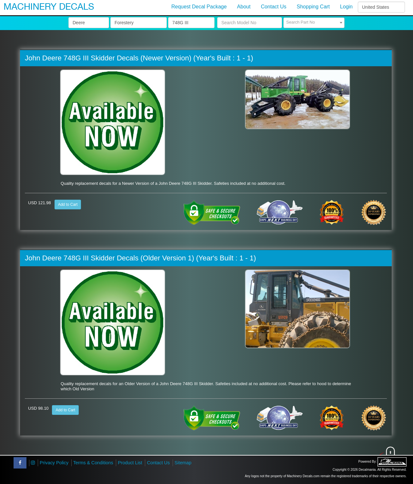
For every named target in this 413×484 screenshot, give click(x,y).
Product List (130, 462)
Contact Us (158, 462)
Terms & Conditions (93, 462)
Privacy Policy (54, 462)
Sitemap (183, 462)
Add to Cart (68, 204)
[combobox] (314, 22)
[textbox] (314, 22)
